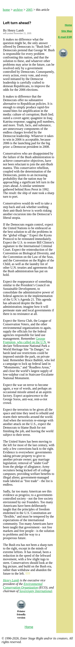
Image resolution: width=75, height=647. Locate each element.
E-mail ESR (65, 37)
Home (68, 25)
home (6, 9)
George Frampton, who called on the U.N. (25, 340)
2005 (29, 9)
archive (18, 9)
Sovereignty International (35, 591)
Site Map (66, 31)
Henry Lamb (11, 580)
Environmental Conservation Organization (22, 585)
